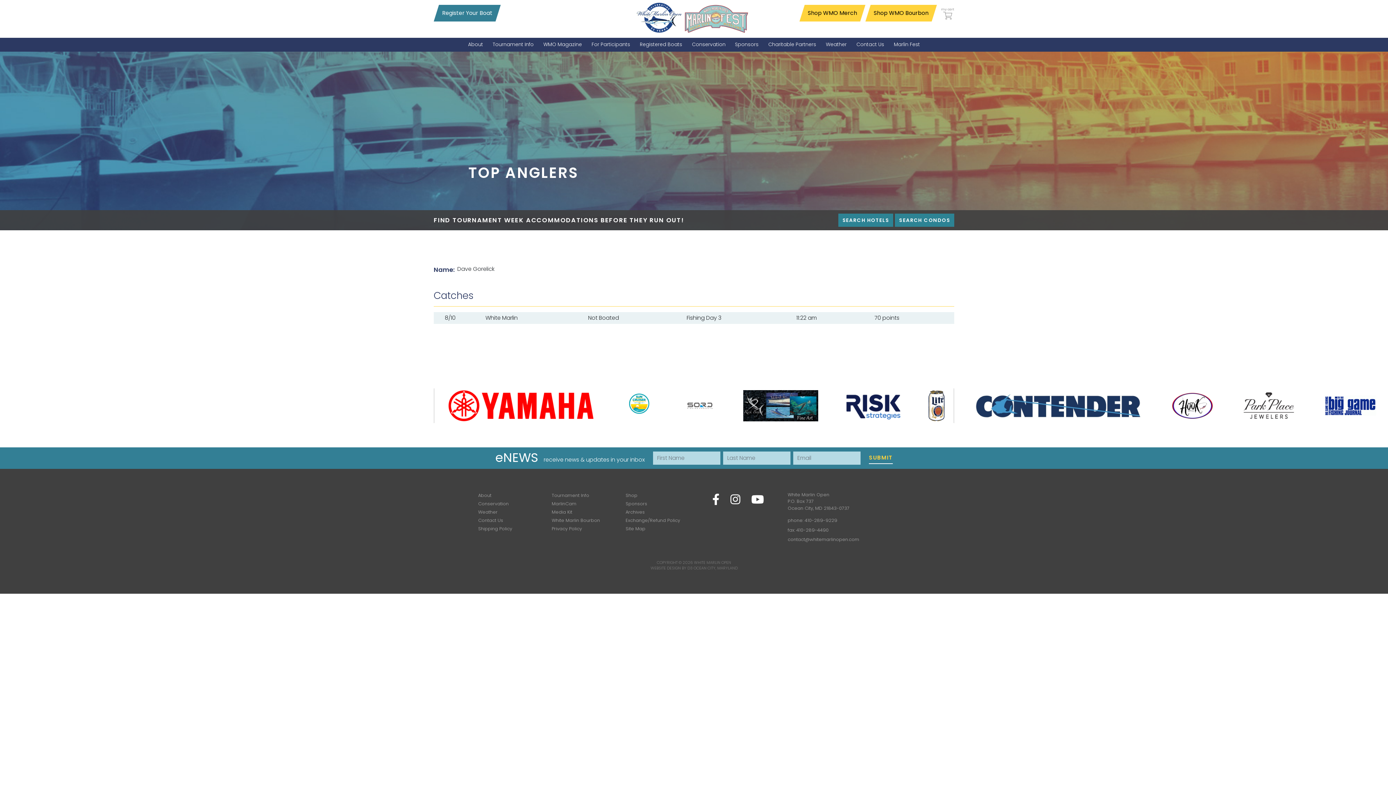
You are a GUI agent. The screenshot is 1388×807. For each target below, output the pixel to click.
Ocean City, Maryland (716, 568)
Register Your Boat (467, 13)
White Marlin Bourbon (576, 520)
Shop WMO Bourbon (901, 13)
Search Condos (924, 220)
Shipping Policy (495, 528)
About (484, 495)
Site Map (635, 528)
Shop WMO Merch (832, 13)
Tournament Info (570, 495)
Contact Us (490, 520)
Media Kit (562, 512)
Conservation (493, 503)
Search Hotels (866, 220)
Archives (635, 512)
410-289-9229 (821, 520)
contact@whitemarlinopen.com (823, 539)
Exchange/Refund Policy (653, 520)
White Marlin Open (712, 562)
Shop (631, 495)
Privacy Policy (567, 528)
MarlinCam (564, 503)
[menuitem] (476, 44)
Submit (881, 458)
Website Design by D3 (672, 568)
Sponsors (636, 503)
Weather (488, 512)
